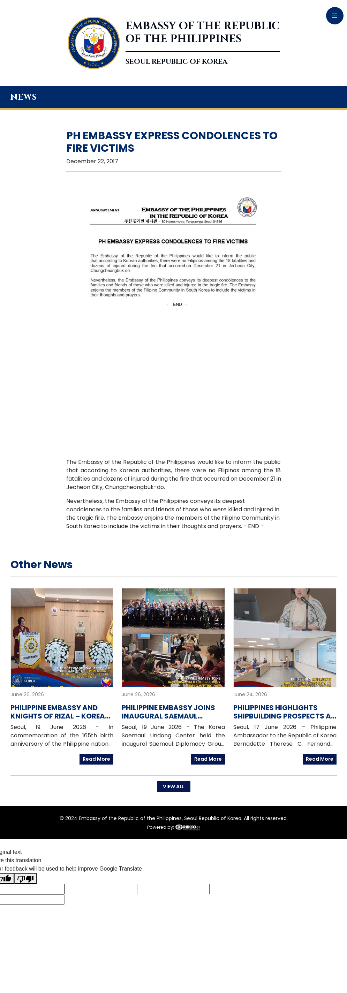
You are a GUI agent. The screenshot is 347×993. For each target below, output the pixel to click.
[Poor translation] (25, 878)
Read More (96, 758)
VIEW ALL (173, 786)
